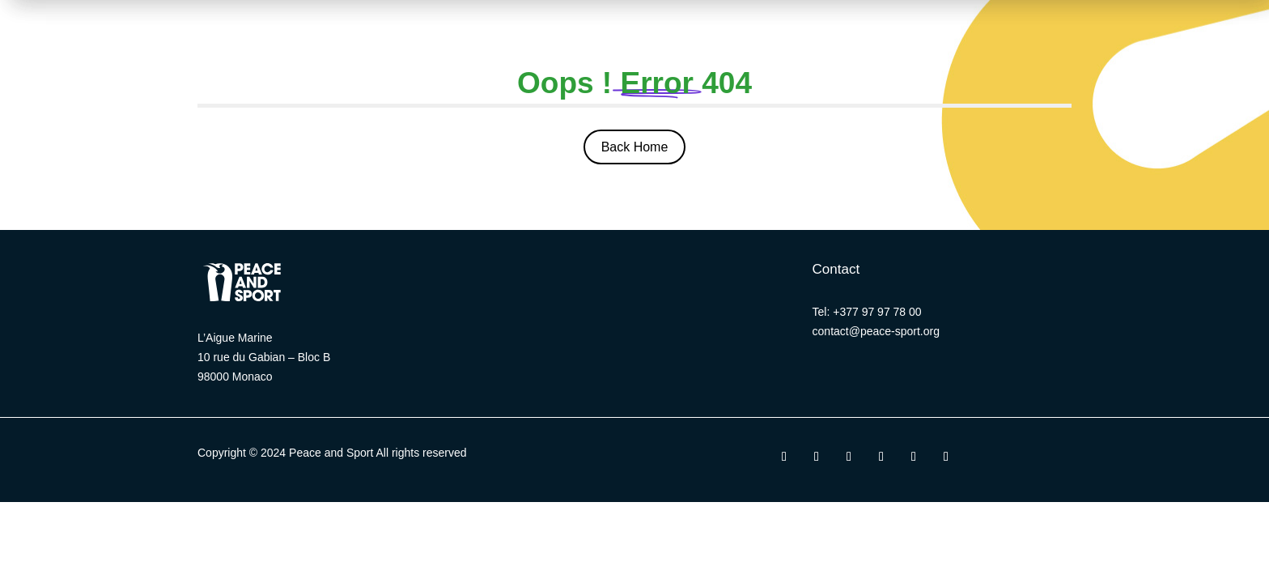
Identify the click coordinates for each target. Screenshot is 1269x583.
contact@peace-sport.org (876, 331)
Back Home (634, 147)
